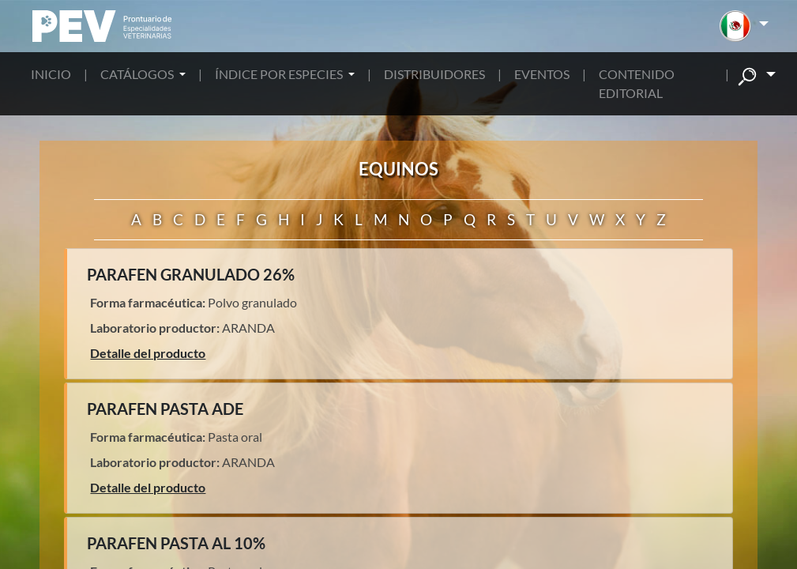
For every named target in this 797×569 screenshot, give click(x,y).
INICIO (51, 73)
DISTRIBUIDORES (434, 73)
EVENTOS (542, 73)
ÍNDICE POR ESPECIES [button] (280, 73)
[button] (744, 26)
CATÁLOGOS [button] (138, 73)
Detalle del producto (147, 352)
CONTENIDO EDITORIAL (637, 83)
